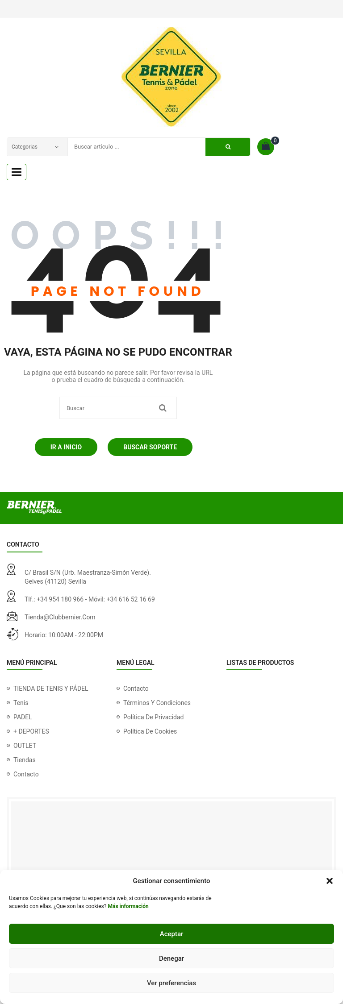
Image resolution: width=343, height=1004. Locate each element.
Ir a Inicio (66, 447)
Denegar (171, 958)
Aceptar (172, 934)
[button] (329, 880)
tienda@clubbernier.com (60, 617)
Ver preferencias (171, 983)
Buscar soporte (150, 447)
